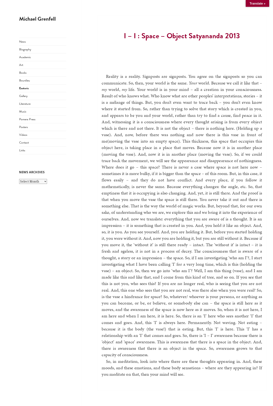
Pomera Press (27, 119)
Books (23, 72)
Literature (25, 104)
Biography (25, 49)
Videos (23, 135)
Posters (23, 127)
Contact (24, 142)
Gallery (23, 96)
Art (21, 65)
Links (22, 150)
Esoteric (24, 88)
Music (22, 111)
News (22, 41)
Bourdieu (24, 80)
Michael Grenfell (37, 19)
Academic (25, 57)
